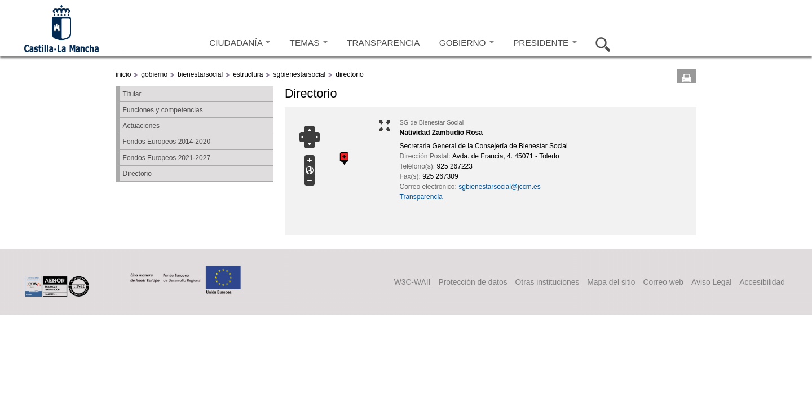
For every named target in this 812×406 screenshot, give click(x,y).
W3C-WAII (351, 281)
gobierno (154, 74)
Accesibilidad (759, 281)
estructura (248, 74)
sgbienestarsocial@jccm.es (499, 187)
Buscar (599, 42)
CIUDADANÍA (239, 42)
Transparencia (421, 197)
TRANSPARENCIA (383, 42)
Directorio (137, 174)
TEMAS (309, 42)
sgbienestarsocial (299, 74)
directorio (349, 74)
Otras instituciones (507, 281)
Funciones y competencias (163, 110)
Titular (132, 94)
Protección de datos (421, 281)
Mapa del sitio (582, 281)
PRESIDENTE (544, 42)
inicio (123, 74)
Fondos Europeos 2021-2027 (166, 158)
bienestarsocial (200, 74)
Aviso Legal (700, 281)
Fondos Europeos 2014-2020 (166, 141)
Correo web (643, 281)
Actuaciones (141, 126)
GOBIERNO (466, 42)
